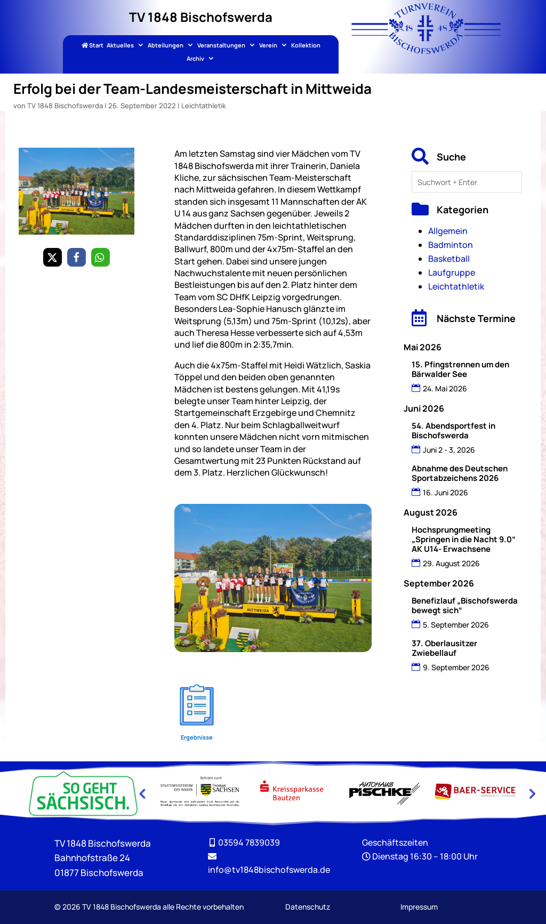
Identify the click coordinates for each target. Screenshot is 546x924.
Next (531, 793)
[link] (426, 51)
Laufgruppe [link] (451, 272)
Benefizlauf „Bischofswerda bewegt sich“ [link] (465, 605)
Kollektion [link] (305, 45)
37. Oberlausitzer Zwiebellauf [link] (444, 648)
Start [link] (92, 45)
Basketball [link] (449, 258)
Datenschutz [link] (307, 907)
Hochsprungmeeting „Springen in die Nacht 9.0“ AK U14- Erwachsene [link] (464, 539)
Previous (141, 793)
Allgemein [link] (448, 231)
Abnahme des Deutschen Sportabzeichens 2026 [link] (460, 473)
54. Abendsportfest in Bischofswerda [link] (453, 430)
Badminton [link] (450, 245)
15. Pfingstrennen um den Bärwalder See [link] (460, 369)
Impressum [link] (419, 907)
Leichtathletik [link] (203, 105)
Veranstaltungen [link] (221, 45)
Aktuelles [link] (120, 45)
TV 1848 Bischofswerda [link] (65, 105)
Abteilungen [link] (165, 45)
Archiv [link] (195, 58)
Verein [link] (268, 45)
